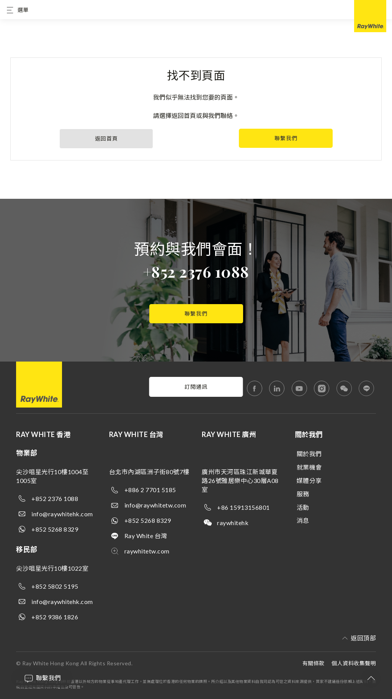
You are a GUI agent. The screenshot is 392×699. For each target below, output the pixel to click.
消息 (303, 520)
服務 (303, 494)
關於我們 (309, 453)
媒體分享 (309, 480)
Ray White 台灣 (145, 535)
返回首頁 (106, 138)
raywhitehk (232, 522)
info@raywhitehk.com (62, 513)
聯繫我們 (285, 138)
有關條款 (313, 663)
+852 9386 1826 (54, 616)
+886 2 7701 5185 (150, 489)
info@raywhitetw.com (155, 505)
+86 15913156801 (243, 507)
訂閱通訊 (196, 386)
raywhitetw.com (147, 551)
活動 (303, 507)
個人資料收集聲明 (354, 663)
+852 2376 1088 (196, 271)
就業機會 (309, 467)
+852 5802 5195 (54, 586)
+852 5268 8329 (54, 529)
